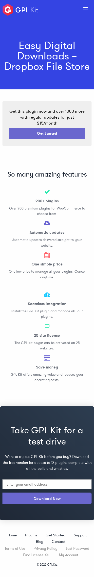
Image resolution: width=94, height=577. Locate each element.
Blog (39, 541)
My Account (68, 554)
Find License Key (37, 554)
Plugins (31, 535)
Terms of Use (15, 548)
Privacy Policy (45, 548)
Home (12, 535)
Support (80, 535)
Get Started (47, 133)
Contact (58, 541)
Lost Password (77, 548)
